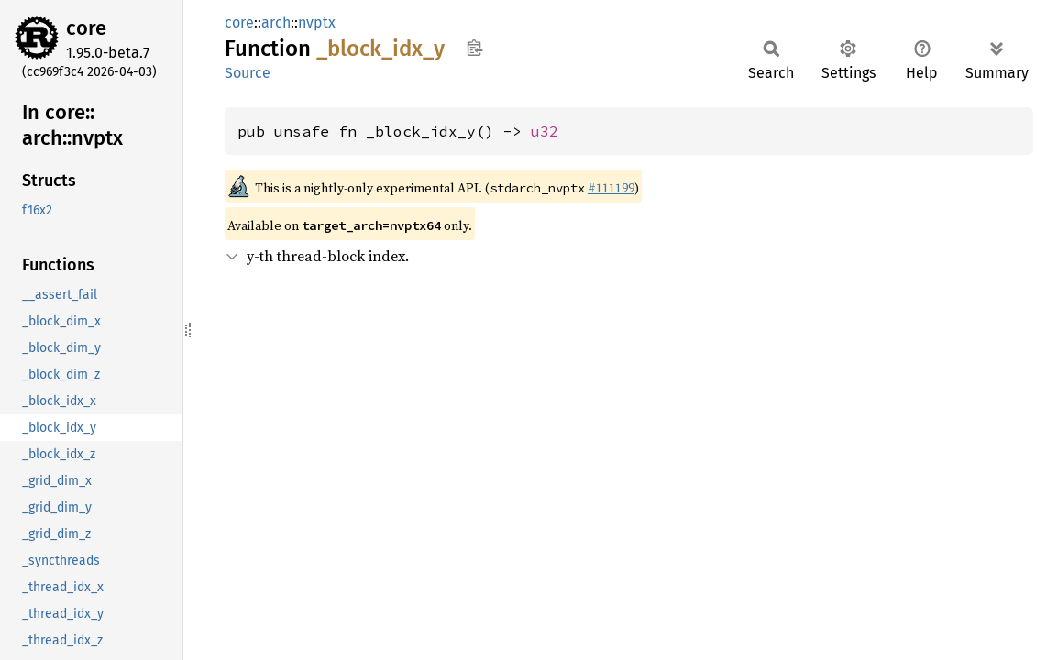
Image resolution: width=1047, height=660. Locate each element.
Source (247, 73)
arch (276, 22)
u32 (544, 131)
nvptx (317, 22)
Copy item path (474, 47)
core (86, 28)
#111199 (611, 188)
